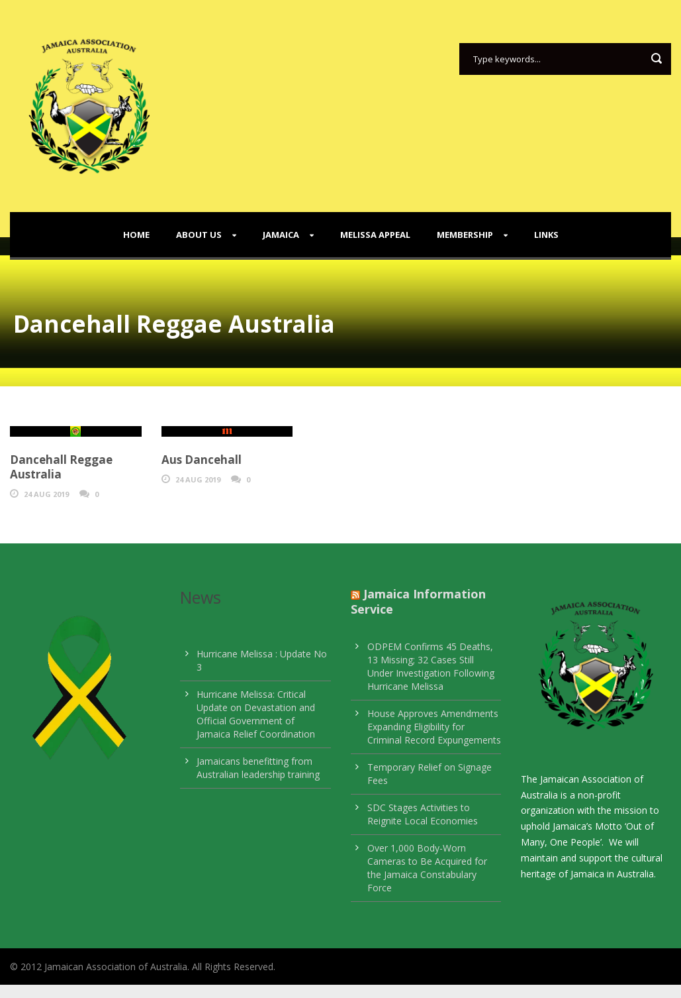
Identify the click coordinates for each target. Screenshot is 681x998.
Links (546, 235)
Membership (465, 235)
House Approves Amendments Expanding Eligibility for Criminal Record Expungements (434, 726)
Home (136, 235)
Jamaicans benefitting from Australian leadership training (258, 768)
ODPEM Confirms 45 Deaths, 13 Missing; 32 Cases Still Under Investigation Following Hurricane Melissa (430, 666)
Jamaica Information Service (418, 601)
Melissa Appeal (375, 235)
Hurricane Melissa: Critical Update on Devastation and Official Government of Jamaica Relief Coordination (256, 714)
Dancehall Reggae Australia (61, 467)
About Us (199, 235)
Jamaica (281, 235)
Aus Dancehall (201, 459)
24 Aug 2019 (46, 494)
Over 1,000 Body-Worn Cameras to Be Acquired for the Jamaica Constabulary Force (427, 868)
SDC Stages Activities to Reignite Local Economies (422, 814)
